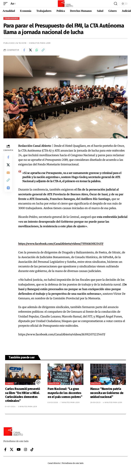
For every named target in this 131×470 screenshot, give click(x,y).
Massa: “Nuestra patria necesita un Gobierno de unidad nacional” (106, 393)
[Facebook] (5, 449)
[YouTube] (18, 449)
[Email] (8, 174)
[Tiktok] (32, 449)
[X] (11, 449)
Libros (9, 383)
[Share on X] (30, 50)
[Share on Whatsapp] (37, 50)
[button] (6, 3)
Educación (54, 383)
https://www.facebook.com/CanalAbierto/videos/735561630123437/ (62, 243)
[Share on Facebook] (24, 50)
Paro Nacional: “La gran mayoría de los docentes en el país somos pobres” (65, 393)
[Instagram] (25, 449)
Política (95, 383)
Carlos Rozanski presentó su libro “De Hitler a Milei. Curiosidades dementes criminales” (22, 395)
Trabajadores (11, 18)
